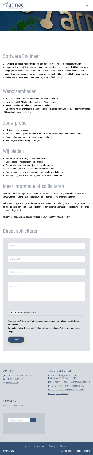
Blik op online (84, 451)
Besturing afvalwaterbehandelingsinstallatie (66, 389)
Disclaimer (64, 446)
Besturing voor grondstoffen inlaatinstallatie (66, 385)
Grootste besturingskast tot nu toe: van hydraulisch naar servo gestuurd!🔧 (64, 376)
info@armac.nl (12, 382)
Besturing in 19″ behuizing (59, 393)
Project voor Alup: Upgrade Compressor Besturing (69, 382)
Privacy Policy (59, 328)
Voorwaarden (72, 328)
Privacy (52, 446)
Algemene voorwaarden (34, 446)
